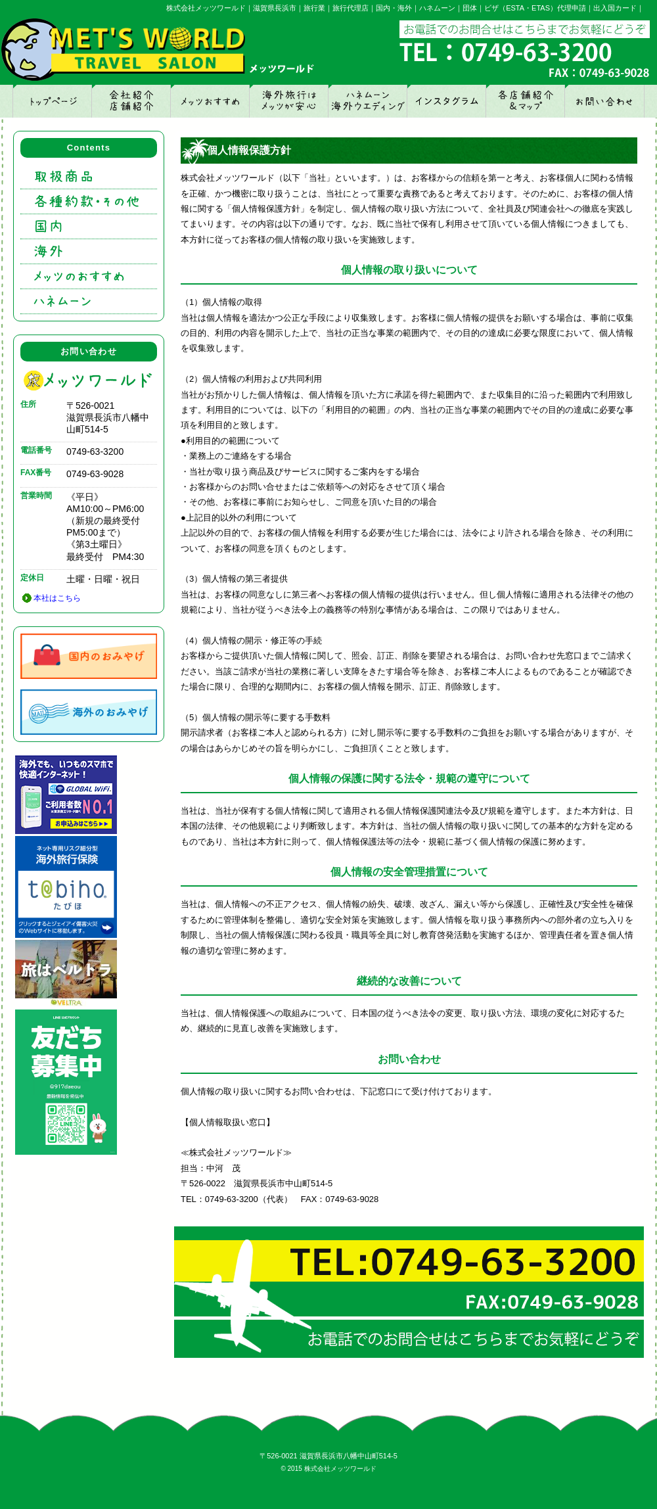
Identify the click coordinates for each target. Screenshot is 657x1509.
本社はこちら (57, 598)
